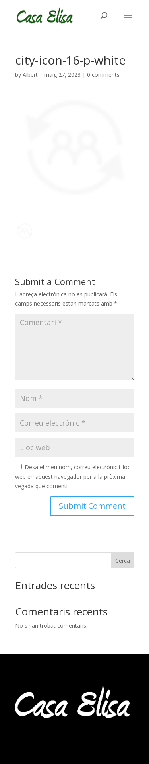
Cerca (122, 560)
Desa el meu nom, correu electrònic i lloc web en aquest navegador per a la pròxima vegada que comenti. (72, 476)
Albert (30, 74)
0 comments (103, 74)
